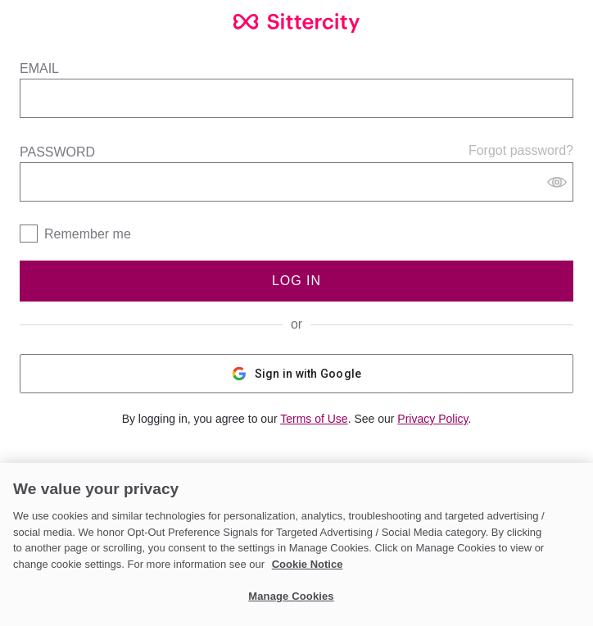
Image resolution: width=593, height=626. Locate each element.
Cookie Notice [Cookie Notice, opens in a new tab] (307, 564)
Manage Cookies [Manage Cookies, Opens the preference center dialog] (290, 596)
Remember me (87, 234)
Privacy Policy (432, 418)
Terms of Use (313, 418)
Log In (296, 281)
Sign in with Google (297, 373)
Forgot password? (521, 150)
